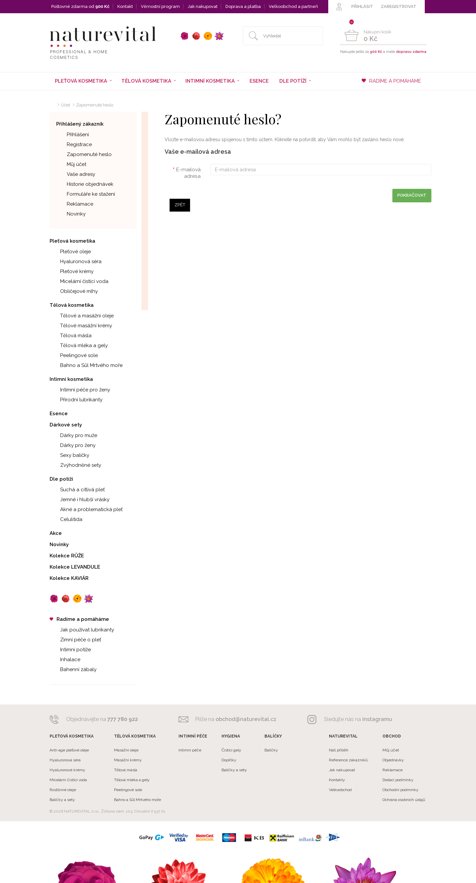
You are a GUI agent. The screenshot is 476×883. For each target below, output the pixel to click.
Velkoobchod (340, 789)
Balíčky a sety (62, 799)
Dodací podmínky (398, 780)
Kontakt (125, 6)
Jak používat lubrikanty (82, 630)
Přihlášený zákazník (79, 124)
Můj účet (71, 164)
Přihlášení (72, 135)
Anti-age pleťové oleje (69, 750)
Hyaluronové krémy (67, 770)
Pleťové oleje (70, 252)
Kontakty (337, 780)
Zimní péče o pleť (75, 640)
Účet (65, 104)
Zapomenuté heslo (94, 104)
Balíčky (271, 750)
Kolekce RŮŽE (67, 556)
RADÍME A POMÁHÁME (391, 81)
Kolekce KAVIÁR (69, 578)
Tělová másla (71, 336)
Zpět (180, 204)
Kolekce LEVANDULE (75, 567)
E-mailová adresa (188, 172)
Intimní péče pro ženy (80, 390)
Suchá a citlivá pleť (77, 490)
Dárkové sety (66, 425)
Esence (259, 81)
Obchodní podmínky (400, 789)
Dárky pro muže (73, 435)
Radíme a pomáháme (79, 619)
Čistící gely (231, 750)
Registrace (74, 144)
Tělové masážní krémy (81, 326)
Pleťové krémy (72, 271)
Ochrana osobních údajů (403, 799)
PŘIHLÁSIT (362, 6)
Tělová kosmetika (72, 305)
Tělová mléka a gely (79, 345)
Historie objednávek (84, 184)
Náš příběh (338, 750)
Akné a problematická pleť (86, 509)
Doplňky (228, 760)
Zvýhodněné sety (75, 465)
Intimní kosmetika (71, 379)
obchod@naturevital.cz (246, 719)
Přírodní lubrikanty (76, 400)
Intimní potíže (70, 650)
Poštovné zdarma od (80, 6)
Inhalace (65, 659)
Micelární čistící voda (79, 281)
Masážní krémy (128, 760)
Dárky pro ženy (73, 445)
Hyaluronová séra (75, 261)
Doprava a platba (243, 6)
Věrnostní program (160, 6)
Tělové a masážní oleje (82, 316)
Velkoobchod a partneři (293, 6)
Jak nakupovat (203, 6)
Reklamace (74, 204)
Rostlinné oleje (63, 789)
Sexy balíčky (69, 455)
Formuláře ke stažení (85, 194)
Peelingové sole (74, 355)
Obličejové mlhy (74, 291)
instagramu (377, 719)
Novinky (71, 214)
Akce (56, 533)
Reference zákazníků (348, 760)
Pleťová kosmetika (72, 241)
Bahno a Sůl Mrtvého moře (86, 365)
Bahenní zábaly (73, 669)
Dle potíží (61, 479)
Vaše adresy (75, 174)
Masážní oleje (126, 750)
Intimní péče (189, 750)
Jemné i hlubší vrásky (79, 499)
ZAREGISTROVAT (398, 6)
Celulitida (66, 519)
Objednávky (393, 760)
